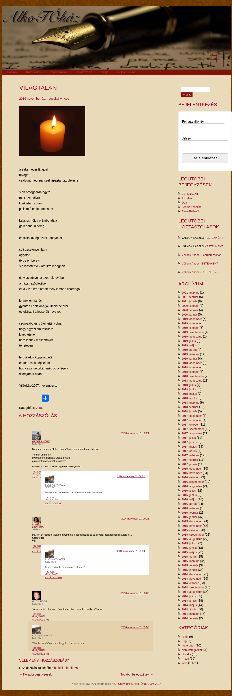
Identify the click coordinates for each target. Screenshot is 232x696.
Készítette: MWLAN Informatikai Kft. (94, 683)
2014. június (189, 600)
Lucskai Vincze (59, 98)
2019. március (190, 354)
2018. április (189, 398)
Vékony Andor (190, 255)
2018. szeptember (193, 376)
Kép (184, 641)
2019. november (192, 323)
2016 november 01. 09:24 (135, 433)
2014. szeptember (193, 587)
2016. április (189, 503)
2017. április (189, 451)
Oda (184, 202)
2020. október (190, 305)
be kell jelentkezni (66, 668)
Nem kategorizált (192, 650)
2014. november (192, 578)
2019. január (189, 358)
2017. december (192, 415)
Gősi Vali (38, 527)
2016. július (189, 490)
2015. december (192, 521)
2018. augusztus (192, 380)
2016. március (190, 508)
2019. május (189, 345)
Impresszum (58, 72)
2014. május (189, 605)
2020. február (190, 310)
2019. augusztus (192, 336)
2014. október (190, 583)
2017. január (189, 464)
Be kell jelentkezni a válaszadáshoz (40, 474)
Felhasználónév (193, 121)
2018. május (189, 393)
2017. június (189, 442)
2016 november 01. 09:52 (131, 476)
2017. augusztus (192, 433)
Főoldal (12, 72)
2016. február (190, 512)
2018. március (190, 402)
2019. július (189, 341)
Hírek (185, 636)
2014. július (189, 596)
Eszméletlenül (190, 211)
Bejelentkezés (127, 72)
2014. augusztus (192, 591)
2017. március (190, 455)
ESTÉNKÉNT (190, 193)
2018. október (190, 371)
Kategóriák (33, 72)
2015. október (190, 530)
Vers (39, 408)
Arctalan (187, 198)
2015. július (189, 543)
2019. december (192, 319)
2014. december (192, 574)
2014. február (190, 618)
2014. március (190, 613)
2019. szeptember (193, 332)
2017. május (189, 446)
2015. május (189, 552)
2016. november (192, 473)
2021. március (190, 292)
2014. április (189, 609)
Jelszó (186, 138)
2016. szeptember (193, 481)
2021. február (190, 297)
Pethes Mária (41, 441)
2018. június (189, 389)
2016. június (189, 495)
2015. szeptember (193, 534)
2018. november (192, 367)
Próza (185, 658)
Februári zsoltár (191, 207)
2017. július (189, 437)
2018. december (192, 363)
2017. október (190, 424)
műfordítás (188, 645)
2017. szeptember (193, 429)
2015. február (190, 565)
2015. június (189, 547)
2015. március (190, 561)
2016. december (192, 468)
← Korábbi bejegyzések (35, 674)
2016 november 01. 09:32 (135, 593)
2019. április (189, 349)
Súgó (105, 72)
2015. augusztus (192, 539)
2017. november (192, 420)
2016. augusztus (192, 486)
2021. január (189, 301)
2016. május (189, 499)
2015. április (189, 556)
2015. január (189, 569)
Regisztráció (83, 72)
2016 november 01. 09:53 (131, 551)
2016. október (190, 477)
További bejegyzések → (137, 674)
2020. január (189, 314)
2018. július (189, 385)
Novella (186, 654)
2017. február (190, 459)
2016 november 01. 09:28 (135, 518)
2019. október (190, 327)
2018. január (189, 411)
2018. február (190, 407)
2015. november (192, 525)
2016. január (189, 517)
